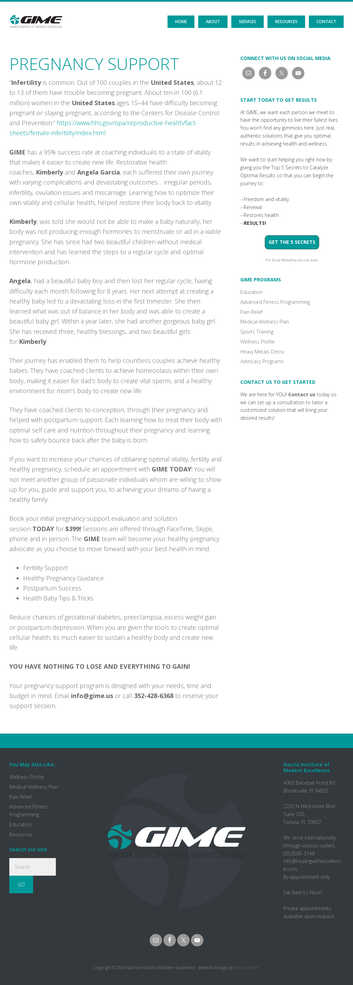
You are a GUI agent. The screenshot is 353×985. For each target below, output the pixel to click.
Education (251, 292)
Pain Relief (251, 312)
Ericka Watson (247, 968)
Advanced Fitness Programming (275, 302)
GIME (36, 15)
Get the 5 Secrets (292, 242)
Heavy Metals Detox (262, 351)
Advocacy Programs (262, 361)
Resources (20, 834)
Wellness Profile (257, 341)
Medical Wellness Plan (264, 321)
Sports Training (256, 331)
